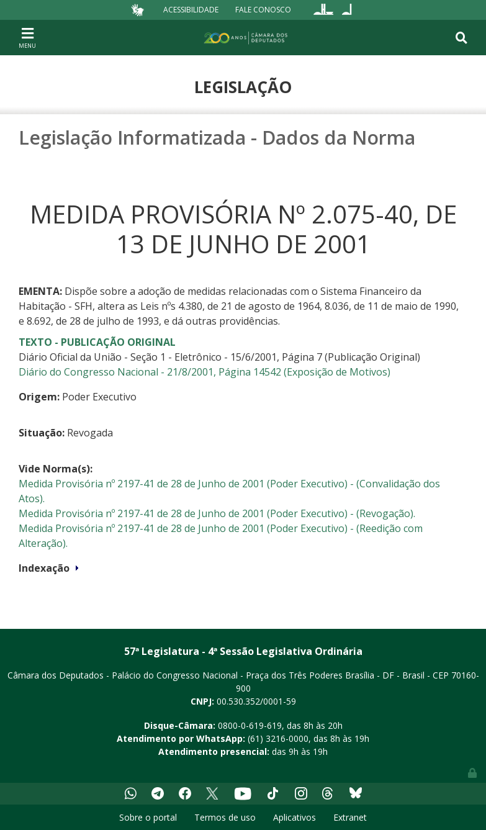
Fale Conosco (263, 9)
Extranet (350, 817)
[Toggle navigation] (27, 37)
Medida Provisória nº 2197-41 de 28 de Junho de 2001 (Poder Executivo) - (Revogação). (217, 513)
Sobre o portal (148, 817)
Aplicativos (294, 817)
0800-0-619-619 (250, 725)
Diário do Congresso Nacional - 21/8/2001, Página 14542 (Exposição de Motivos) (204, 372)
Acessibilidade (190, 9)
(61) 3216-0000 (278, 738)
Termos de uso (225, 817)
